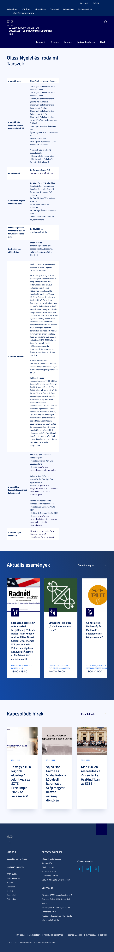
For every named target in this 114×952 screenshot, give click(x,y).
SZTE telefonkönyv (14, 878)
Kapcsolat (84, 3)
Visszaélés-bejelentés (53, 935)
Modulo (10, 890)
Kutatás (68, 41)
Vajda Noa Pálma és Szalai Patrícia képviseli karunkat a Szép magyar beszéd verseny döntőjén (56, 783)
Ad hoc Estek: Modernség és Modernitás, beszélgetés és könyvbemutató (94, 630)
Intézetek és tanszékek (51, 858)
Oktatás (55, 41)
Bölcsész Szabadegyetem (23, 13)
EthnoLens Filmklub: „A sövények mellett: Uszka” (60, 626)
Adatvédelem (34, 935)
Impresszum (91, 935)
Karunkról (40, 41)
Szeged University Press (17, 858)
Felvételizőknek (40, 9)
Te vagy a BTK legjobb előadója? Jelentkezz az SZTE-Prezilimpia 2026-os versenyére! (21, 781)
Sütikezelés (21, 935)
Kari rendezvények (86, 41)
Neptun (10, 882)
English (96, 3)
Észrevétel (11, 895)
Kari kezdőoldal (12, 9)
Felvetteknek (54, 9)
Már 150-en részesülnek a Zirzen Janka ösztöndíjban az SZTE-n (90, 775)
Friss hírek (15, 760)
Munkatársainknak (85, 9)
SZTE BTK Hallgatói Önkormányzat (56, 879)
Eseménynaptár (86, 565)
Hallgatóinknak (68, 9)
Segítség (103, 935)
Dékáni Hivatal (48, 867)
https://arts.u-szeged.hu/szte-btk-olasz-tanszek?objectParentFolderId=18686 (42, 534)
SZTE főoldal (26, 9)
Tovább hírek (88, 714)
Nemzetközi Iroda (49, 871)
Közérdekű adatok (74, 935)
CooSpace (11, 886)
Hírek (102, 41)
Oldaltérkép (11, 899)
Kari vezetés (47, 863)
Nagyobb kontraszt (105, 3)
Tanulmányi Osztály (50, 875)
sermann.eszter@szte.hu (41, 173)
